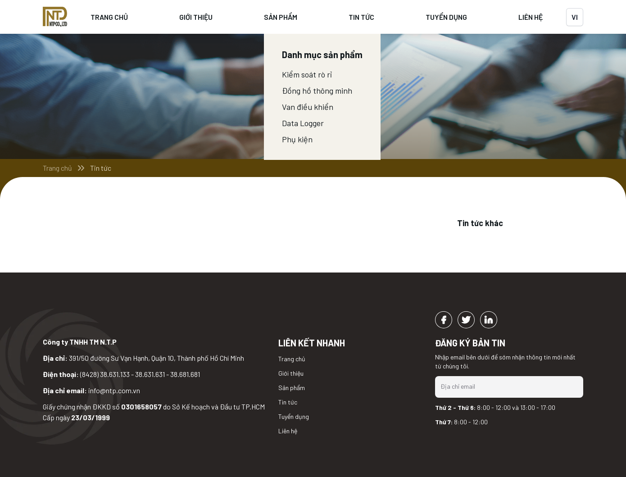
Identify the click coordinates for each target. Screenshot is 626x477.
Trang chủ (109, 17)
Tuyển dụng (446, 17)
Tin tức (361, 17)
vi (575, 17)
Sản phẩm (280, 17)
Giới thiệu (196, 17)
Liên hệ (530, 17)
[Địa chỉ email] (509, 386)
